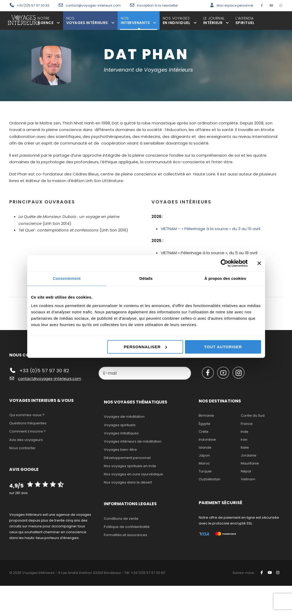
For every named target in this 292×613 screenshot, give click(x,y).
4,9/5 (16, 485)
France (247, 423)
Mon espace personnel (235, 5)
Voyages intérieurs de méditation (132, 441)
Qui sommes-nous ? (26, 414)
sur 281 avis (18, 493)
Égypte (204, 423)
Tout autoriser (223, 347)
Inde (244, 431)
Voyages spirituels (120, 425)
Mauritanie (250, 463)
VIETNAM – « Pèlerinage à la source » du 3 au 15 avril (211, 228)
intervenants (138, 20)
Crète (203, 431)
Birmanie (206, 415)
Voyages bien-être (120, 449)
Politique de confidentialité (127, 526)
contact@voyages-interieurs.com (94, 5)
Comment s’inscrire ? (27, 431)
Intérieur (216, 20)
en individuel (180, 20)
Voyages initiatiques (121, 433)
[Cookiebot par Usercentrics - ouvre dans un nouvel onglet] (224, 263)
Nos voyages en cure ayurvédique (133, 474)
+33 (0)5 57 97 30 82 (33, 5)
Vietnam (248, 479)
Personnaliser (145, 347)
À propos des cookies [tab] (225, 278)
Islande (205, 447)
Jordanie (248, 455)
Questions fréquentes (28, 423)
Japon (204, 455)
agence (49, 20)
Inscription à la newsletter (157, 5)
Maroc (204, 463)
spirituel (245, 20)
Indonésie (207, 439)
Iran (244, 439)
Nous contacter (22, 448)
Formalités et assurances (125, 534)
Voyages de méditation (124, 416)
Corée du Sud (253, 415)
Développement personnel (127, 457)
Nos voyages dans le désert (128, 482)
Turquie (205, 471)
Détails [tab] (146, 278)
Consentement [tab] (67, 278)
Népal (246, 471)
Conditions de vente (121, 518)
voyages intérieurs (90, 20)
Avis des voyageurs (26, 439)
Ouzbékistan (209, 479)
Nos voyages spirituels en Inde (130, 465)
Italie (245, 447)
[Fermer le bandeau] (259, 263)
